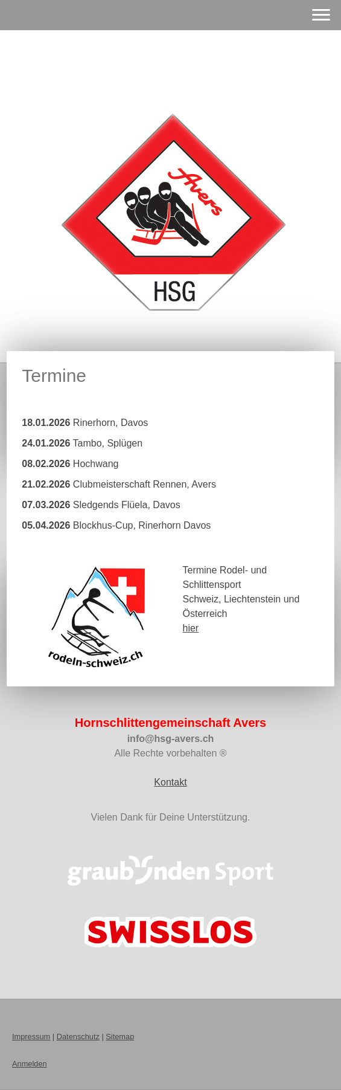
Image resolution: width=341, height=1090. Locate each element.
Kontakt (170, 782)
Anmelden (29, 1063)
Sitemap (120, 1036)
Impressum (31, 1036)
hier (190, 628)
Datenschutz (78, 1036)
